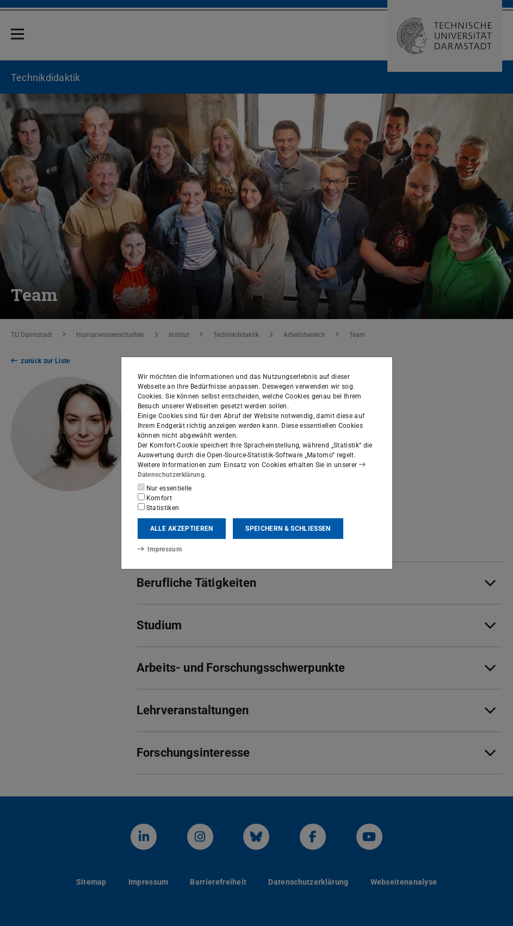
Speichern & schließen (287, 528)
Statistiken (159, 507)
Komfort (155, 497)
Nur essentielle (165, 487)
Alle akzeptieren (181, 528)
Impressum (160, 549)
